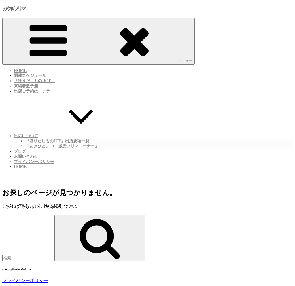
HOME (20, 71)
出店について (69, 135)
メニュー (98, 41)
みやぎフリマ (13, 9)
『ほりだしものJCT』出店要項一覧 (57, 141)
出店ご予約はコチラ (32, 91)
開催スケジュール (30, 75)
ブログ (20, 151)
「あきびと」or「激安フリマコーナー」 (62, 146)
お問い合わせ (26, 156)
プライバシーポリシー (34, 162)
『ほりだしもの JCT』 (34, 81)
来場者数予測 (26, 86)
